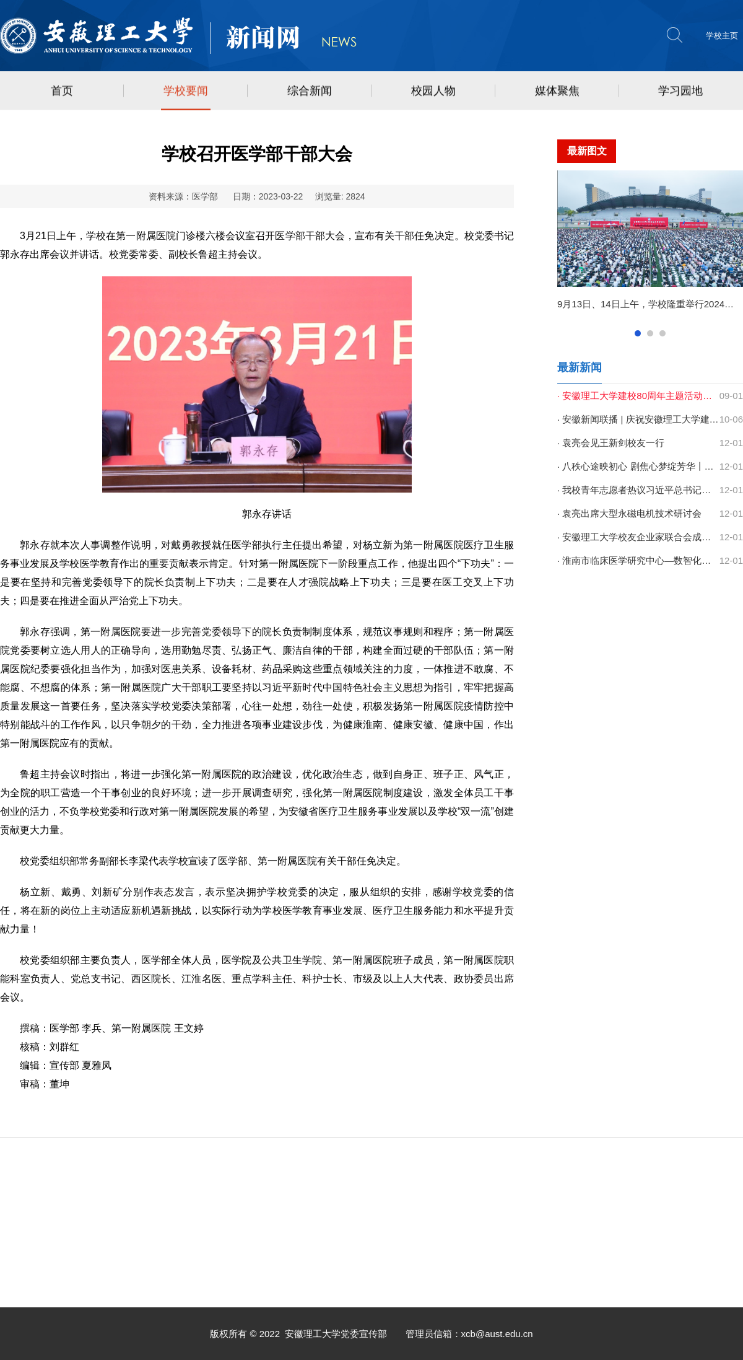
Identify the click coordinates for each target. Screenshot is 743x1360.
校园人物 (433, 92)
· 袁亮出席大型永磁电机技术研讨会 (629, 513)
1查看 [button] (638, 333)
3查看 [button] (662, 333)
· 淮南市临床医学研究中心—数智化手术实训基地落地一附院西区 (638, 560)
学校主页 (722, 35)
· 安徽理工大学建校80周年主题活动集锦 (638, 395)
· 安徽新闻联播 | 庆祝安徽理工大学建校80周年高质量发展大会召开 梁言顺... (638, 419)
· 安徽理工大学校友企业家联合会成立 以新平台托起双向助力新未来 (638, 537)
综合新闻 (309, 92)
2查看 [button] (650, 333)
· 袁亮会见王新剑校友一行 (610, 442)
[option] (650, 245)
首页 (62, 92)
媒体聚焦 (557, 92)
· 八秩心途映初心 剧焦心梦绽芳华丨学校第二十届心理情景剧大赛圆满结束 (638, 466)
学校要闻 (185, 92)
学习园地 (680, 92)
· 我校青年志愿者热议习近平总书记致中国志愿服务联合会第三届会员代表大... (638, 490)
